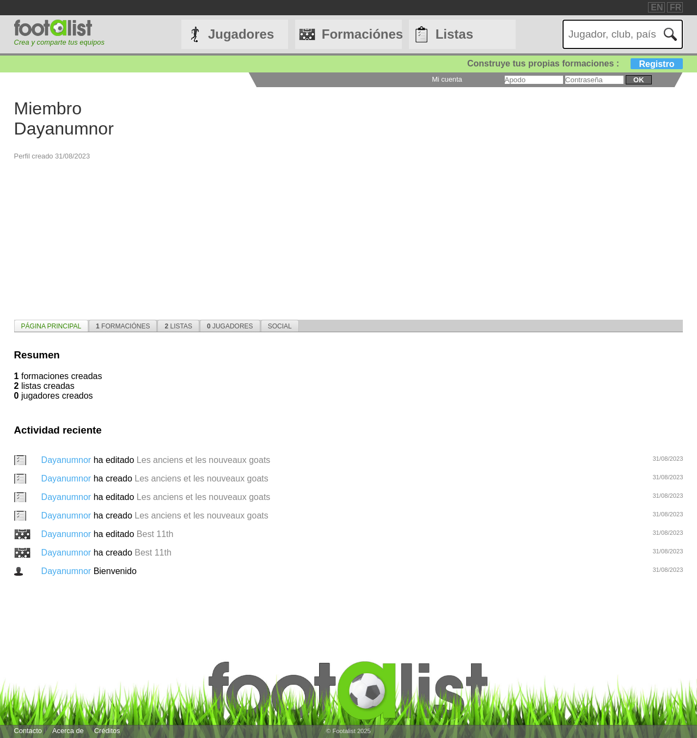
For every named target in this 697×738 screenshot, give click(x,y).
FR (675, 7)
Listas (454, 34)
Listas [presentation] (178, 326)
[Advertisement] (341, 237)
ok (638, 80)
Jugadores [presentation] (230, 326)
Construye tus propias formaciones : (575, 63)
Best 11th (155, 534)
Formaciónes (362, 34)
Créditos (107, 731)
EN (657, 7)
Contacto (28, 731)
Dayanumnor (67, 460)
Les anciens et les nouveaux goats (204, 460)
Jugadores (241, 34)
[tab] (51, 326)
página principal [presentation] (51, 326)
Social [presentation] (280, 326)
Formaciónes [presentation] (123, 326)
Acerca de (68, 731)
